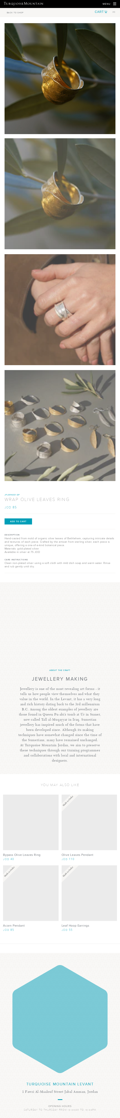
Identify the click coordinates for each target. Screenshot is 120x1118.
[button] (105, 12)
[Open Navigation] (109, 4)
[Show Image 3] (60, 425)
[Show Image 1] (60, 193)
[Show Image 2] (60, 309)
